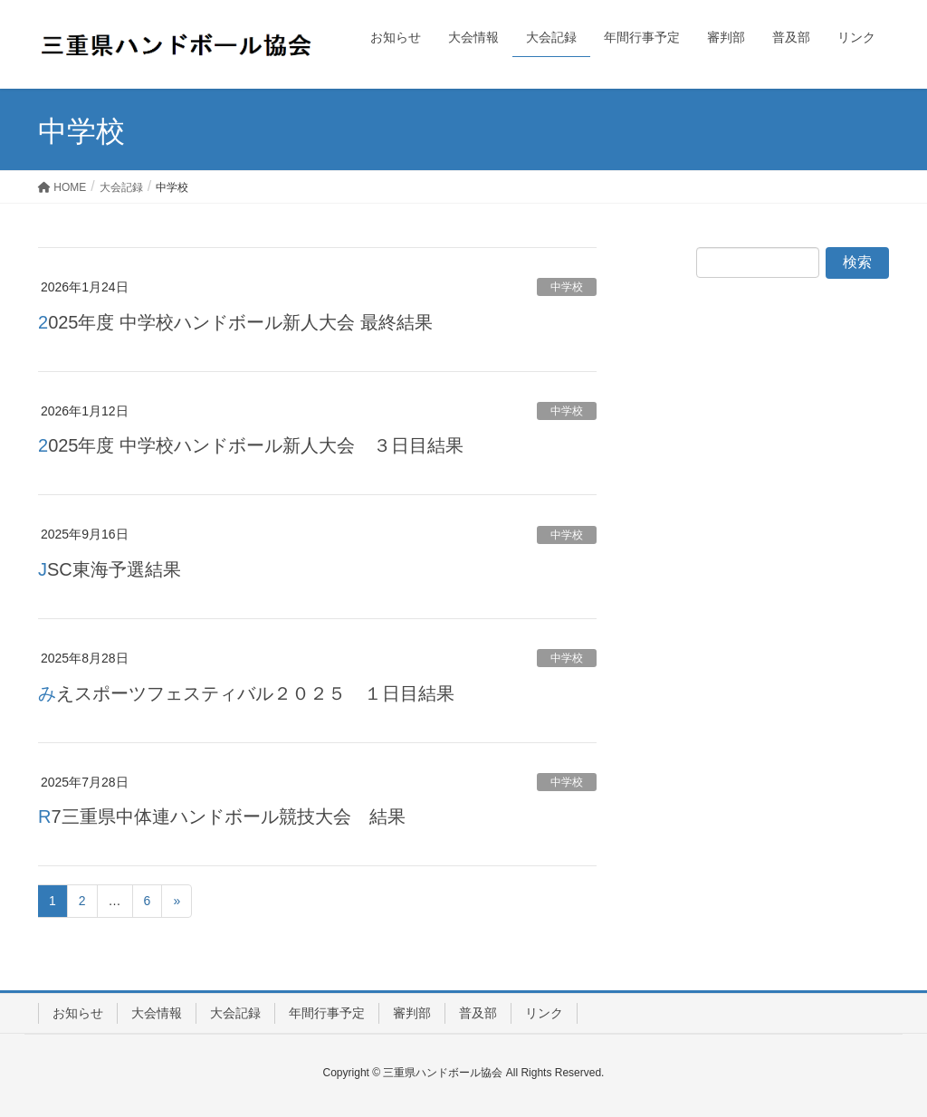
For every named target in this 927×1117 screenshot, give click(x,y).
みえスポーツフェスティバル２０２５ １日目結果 (246, 693)
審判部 (412, 1013)
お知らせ (78, 1013)
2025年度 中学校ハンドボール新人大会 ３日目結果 (251, 445)
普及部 (478, 1013)
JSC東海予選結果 (109, 569)
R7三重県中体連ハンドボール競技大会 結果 (222, 816)
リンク (544, 1013)
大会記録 (235, 1013)
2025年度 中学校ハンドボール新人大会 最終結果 (235, 322)
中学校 (566, 287)
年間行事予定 (327, 1013)
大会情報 (156, 1013)
